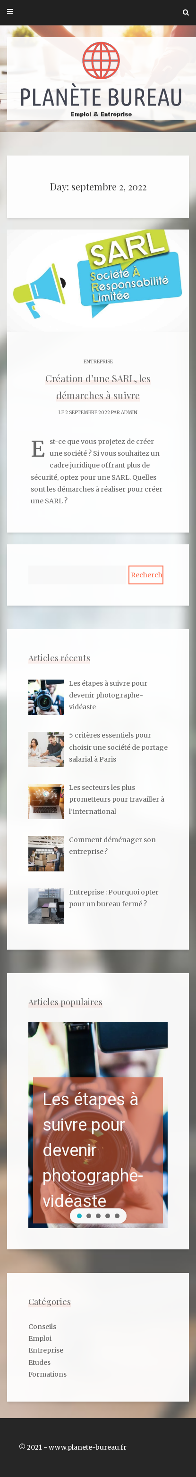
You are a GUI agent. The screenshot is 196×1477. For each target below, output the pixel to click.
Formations (47, 1374)
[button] (98, 1125)
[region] (98, 1125)
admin (129, 413)
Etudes (39, 1362)
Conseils (42, 1326)
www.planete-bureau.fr (88, 1447)
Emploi (39, 1338)
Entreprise (98, 362)
